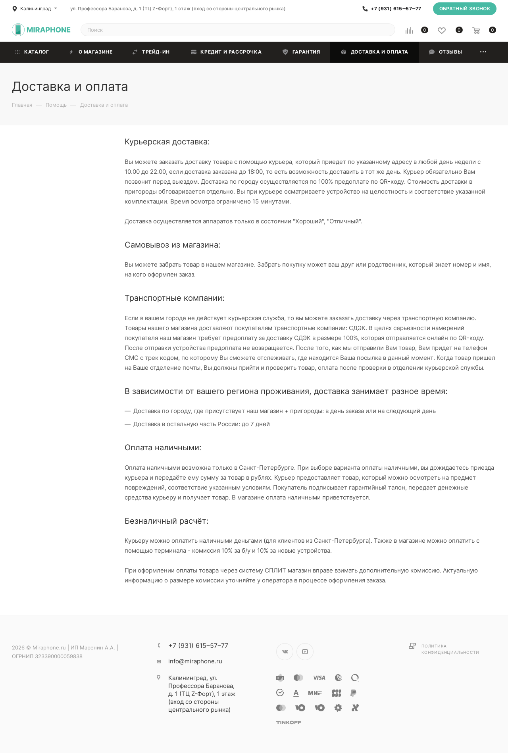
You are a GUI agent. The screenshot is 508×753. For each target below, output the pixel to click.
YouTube (305, 651)
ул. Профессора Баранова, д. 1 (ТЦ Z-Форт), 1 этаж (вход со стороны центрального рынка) (178, 9)
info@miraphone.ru (195, 661)
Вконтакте (284, 651)
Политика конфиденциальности (450, 649)
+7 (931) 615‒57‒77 (396, 9)
